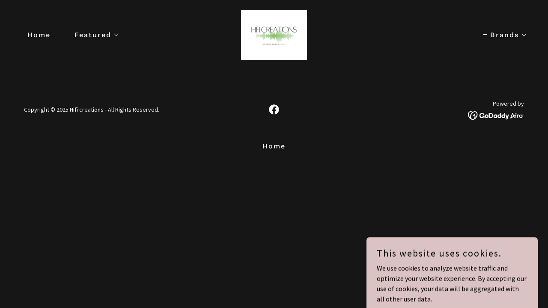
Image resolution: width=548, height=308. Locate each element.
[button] (94, 35)
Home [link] (39, 35)
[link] (274, 34)
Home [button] (274, 146)
